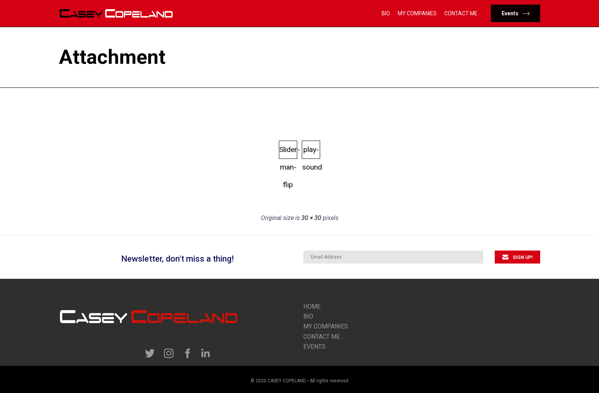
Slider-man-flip (288, 152)
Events (314, 346)
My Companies (417, 13)
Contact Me (461, 13)
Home (312, 306)
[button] (515, 13)
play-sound (311, 152)
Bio (386, 13)
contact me (321, 336)
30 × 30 (311, 218)
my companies (325, 326)
